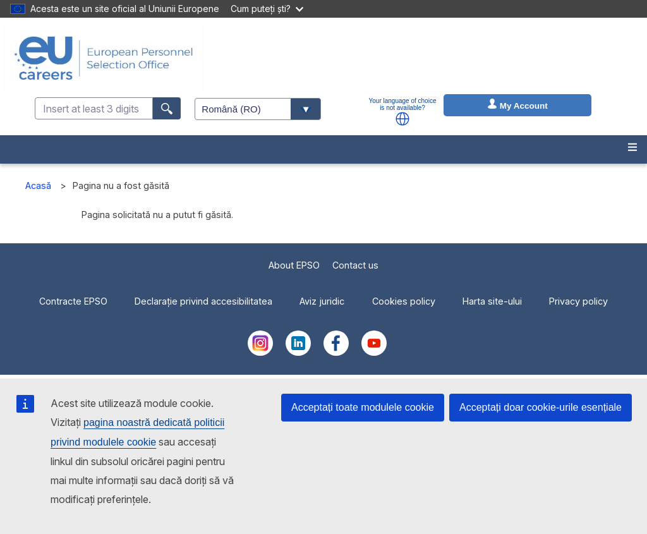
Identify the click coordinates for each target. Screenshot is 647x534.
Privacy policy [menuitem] (578, 301)
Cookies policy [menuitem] (403, 301)
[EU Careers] (104, 58)
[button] (402, 118)
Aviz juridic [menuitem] (321, 301)
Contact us (355, 265)
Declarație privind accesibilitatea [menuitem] (203, 301)
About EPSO (294, 265)
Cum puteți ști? (267, 8)
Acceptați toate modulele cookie (362, 407)
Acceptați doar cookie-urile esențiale (540, 407)
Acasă (38, 185)
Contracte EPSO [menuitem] (73, 301)
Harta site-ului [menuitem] (492, 301)
